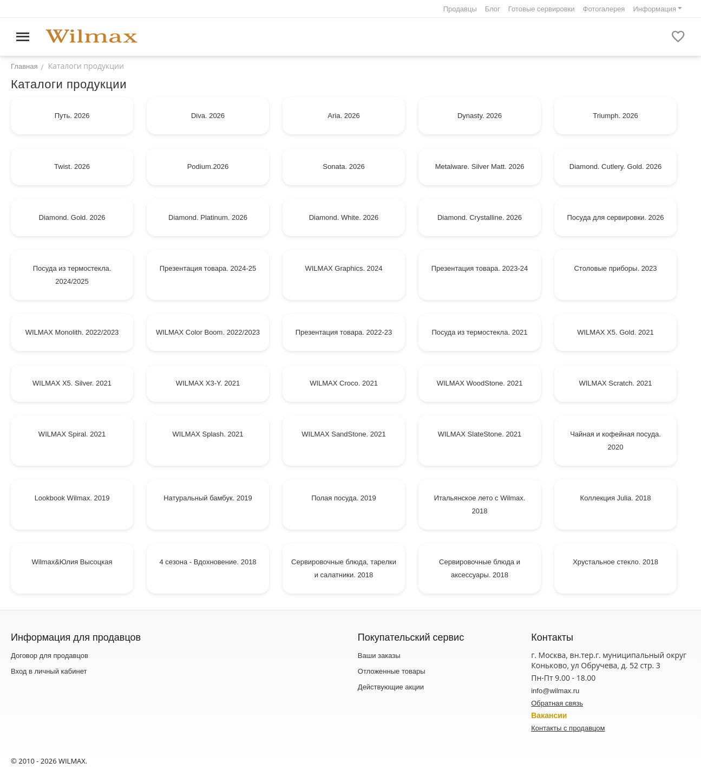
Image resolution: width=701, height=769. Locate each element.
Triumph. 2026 (615, 116)
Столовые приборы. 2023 (615, 268)
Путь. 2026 (72, 116)
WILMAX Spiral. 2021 (72, 434)
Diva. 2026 (208, 116)
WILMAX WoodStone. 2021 (480, 383)
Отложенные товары (391, 671)
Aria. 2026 (343, 116)
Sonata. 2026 (343, 166)
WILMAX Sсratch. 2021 (615, 383)
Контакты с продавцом (568, 728)
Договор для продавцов (49, 655)
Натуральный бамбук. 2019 (207, 498)
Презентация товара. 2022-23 (344, 332)
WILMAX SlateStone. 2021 (480, 434)
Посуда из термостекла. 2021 (479, 332)
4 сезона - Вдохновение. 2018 (207, 562)
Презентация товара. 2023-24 (479, 268)
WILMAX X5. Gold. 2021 (615, 332)
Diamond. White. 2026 (344, 217)
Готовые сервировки (541, 9)
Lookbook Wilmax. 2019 (72, 498)
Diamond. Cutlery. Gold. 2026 (615, 166)
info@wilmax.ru (555, 691)
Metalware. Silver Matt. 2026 (480, 166)
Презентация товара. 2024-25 (208, 268)
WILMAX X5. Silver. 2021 (72, 383)
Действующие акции (391, 687)
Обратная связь (557, 703)
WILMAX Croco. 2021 (344, 383)
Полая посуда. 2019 (343, 498)
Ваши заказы (379, 655)
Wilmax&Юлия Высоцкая (72, 562)
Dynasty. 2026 (479, 116)
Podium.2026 (208, 166)
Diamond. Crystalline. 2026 (479, 217)
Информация (654, 9)
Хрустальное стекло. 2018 (615, 562)
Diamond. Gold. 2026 (72, 217)
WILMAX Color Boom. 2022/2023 (208, 332)
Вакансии (549, 715)
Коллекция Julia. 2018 (615, 498)
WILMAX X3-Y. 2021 (208, 383)
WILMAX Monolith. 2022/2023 (72, 332)
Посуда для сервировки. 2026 (615, 217)
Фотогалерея (604, 9)
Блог (492, 9)
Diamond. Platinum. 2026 (207, 217)
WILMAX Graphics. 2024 (343, 268)
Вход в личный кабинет (49, 671)
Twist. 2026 (72, 166)
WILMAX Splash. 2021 (208, 434)
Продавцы (460, 9)
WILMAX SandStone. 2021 (343, 434)
